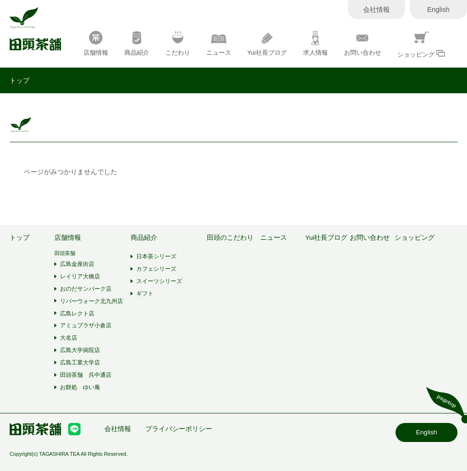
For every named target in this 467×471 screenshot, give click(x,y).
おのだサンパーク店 (86, 288)
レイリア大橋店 (80, 276)
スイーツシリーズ (159, 281)
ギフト (144, 293)
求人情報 (315, 43)
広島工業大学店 (80, 362)
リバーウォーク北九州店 (91, 301)
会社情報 (376, 9)
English (438, 9)
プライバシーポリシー (178, 428)
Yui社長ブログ (267, 43)
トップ (20, 80)
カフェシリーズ (156, 268)
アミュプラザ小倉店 (86, 325)
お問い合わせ (362, 43)
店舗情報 (95, 43)
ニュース (218, 43)
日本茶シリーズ (156, 256)
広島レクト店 (77, 313)
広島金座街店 (77, 264)
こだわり (177, 43)
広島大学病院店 (80, 350)
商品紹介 (136, 43)
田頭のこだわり (230, 237)
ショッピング (421, 44)
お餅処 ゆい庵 (80, 387)
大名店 (68, 337)
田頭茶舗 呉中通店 (86, 375)
